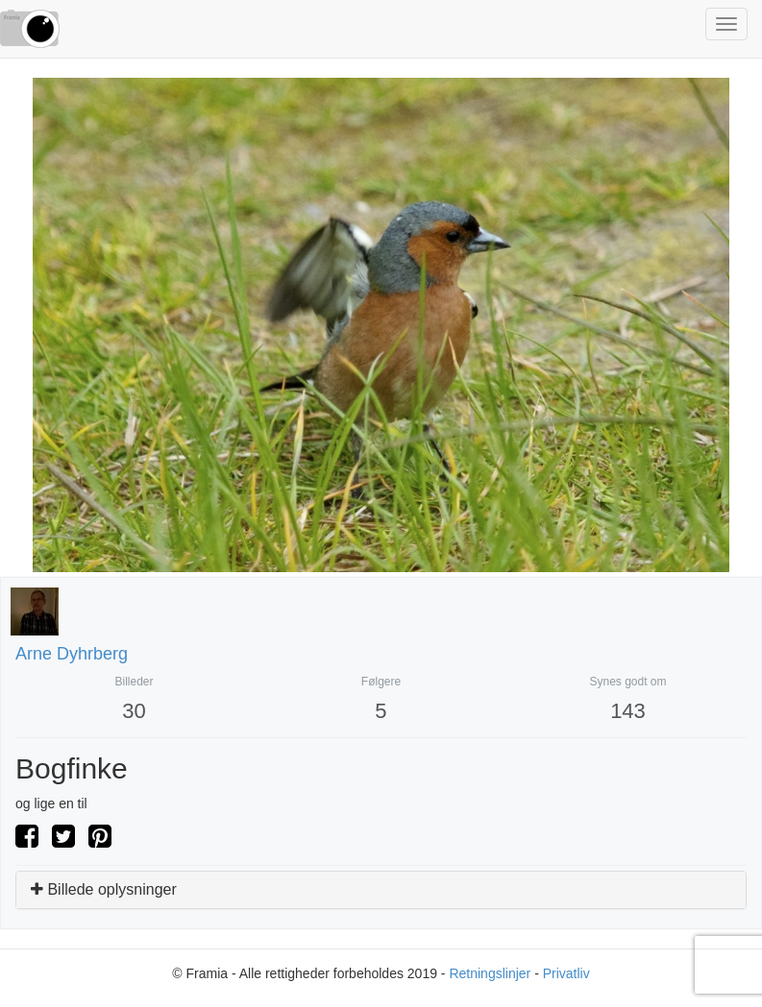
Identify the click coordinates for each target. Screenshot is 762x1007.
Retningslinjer (489, 973)
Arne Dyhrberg (71, 653)
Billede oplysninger (104, 889)
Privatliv (566, 973)
